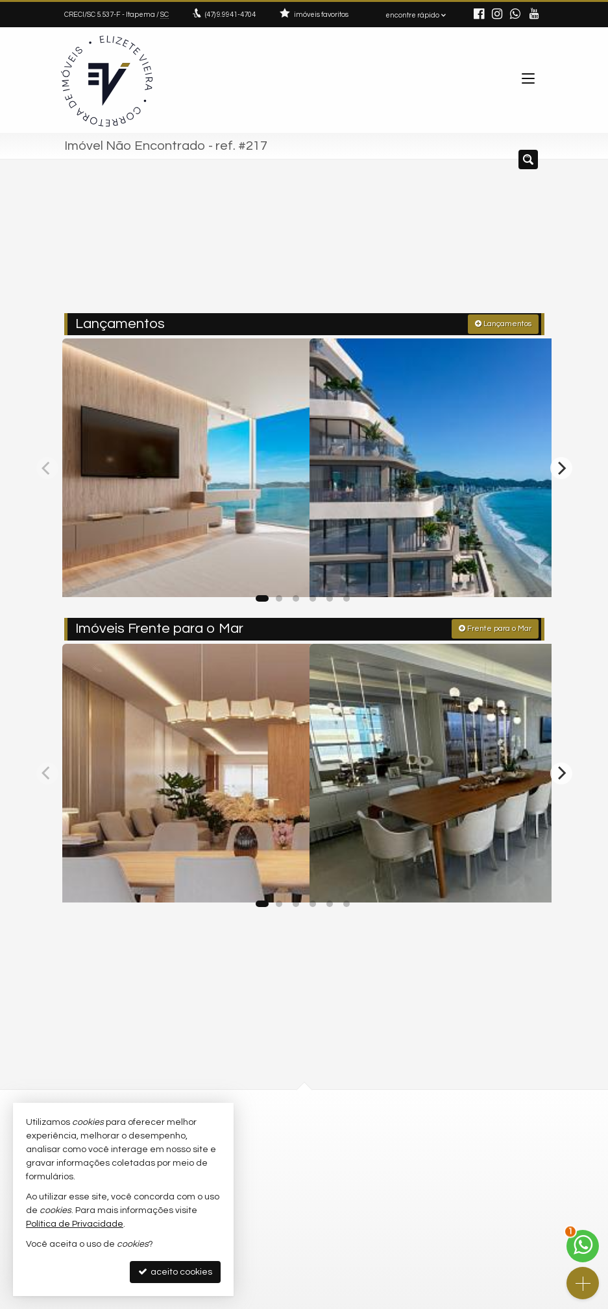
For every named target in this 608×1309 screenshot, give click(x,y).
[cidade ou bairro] (419, 241)
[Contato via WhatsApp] (582, 1246)
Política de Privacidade (215, 1299)
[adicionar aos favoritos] (284, 572)
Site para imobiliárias (462, 1299)
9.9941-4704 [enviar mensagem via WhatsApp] (230, 14)
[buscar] (515, 241)
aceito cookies (175, 1272)
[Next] (561, 465)
